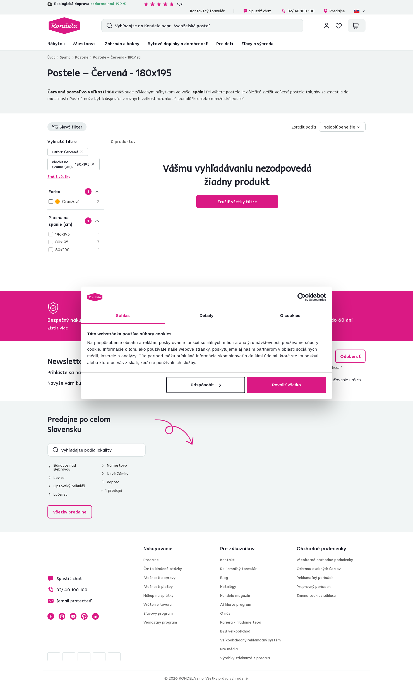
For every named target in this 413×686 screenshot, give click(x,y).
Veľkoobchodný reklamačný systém (250, 640)
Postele (81, 57)
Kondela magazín (235, 595)
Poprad (113, 482)
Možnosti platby (158, 586)
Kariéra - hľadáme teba (240, 622)
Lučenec (60, 494)
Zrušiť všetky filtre (237, 201)
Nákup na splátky (158, 595)
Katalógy (228, 586)
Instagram (62, 616)
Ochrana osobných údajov (319, 568)
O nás (225, 613)
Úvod (51, 57)
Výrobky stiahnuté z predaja (245, 657)
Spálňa (65, 57)
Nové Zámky (117, 474)
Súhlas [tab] (123, 315)
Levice (59, 477)
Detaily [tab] (206, 315)
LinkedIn (95, 616)
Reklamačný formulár (238, 568)
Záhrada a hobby (122, 43)
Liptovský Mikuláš (69, 486)
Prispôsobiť (206, 384)
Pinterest (84, 616)
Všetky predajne (70, 512)
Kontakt (227, 559)
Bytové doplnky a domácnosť (178, 43)
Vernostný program (160, 622)
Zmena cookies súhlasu (316, 595)
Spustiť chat (257, 11)
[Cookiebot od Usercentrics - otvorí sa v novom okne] (301, 297)
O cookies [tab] (290, 315)
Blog (224, 577)
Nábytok (56, 43)
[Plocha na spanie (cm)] (75, 221)
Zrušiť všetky (58, 176)
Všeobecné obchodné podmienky (325, 559)
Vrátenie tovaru (157, 604)
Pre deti (224, 43)
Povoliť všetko (286, 384)
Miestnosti (85, 43)
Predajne (334, 11)
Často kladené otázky (162, 568)
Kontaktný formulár (207, 11)
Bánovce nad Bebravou (65, 467)
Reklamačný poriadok (315, 577)
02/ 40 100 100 (297, 11)
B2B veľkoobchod (235, 631)
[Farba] (75, 191)
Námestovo (117, 465)
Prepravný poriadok (314, 586)
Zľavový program (158, 613)
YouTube (73, 616)
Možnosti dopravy (159, 577)
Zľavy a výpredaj (258, 43)
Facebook (50, 616)
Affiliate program (235, 604)
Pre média (229, 648)
